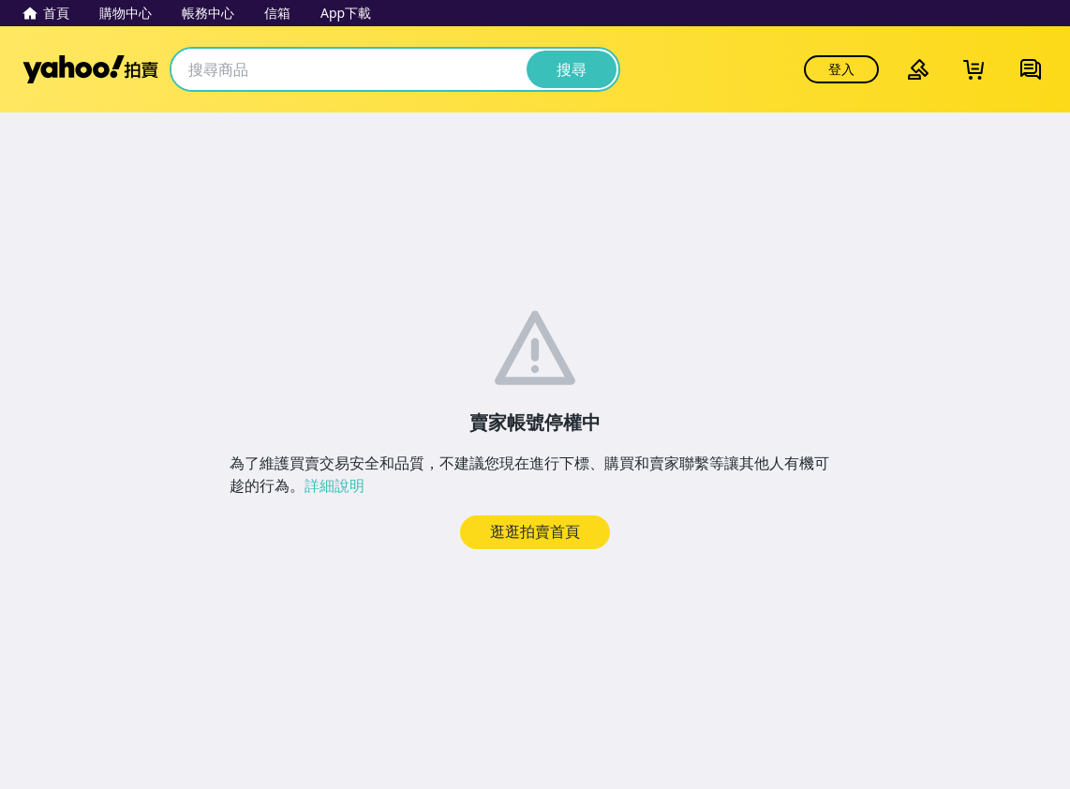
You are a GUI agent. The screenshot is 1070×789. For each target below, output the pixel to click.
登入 (841, 69)
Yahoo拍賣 (90, 69)
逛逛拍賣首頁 (535, 531)
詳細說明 (334, 485)
